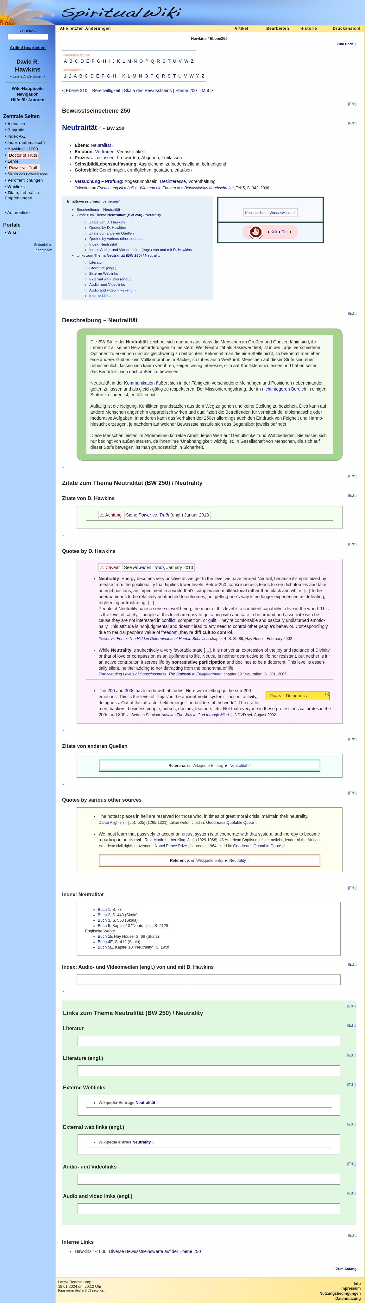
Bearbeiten (277, 28)
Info (357, 1283)
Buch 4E (105, 942)
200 (111, 690)
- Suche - (28, 31)
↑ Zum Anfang (345, 1269)
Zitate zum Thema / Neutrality (119, 215)
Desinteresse (173, 181)
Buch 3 (104, 920)
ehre (12, 161)
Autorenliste (18, 212)
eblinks (16, 186)
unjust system (195, 833)
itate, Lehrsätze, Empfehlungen (22, 195)
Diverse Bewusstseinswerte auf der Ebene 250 (155, 1251)
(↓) (327, 694)
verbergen (111, 201)
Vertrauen (105, 151)
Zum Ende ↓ (346, 44)
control (239, 626)
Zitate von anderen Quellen (111, 233)
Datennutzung (348, 1298)
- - (27, 76)
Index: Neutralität (103, 244)
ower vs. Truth (23, 167)
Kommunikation (139, 382)
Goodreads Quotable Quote (230, 822)
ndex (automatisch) (26, 142)
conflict (169, 620)
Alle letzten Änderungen (85, 28)
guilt (212, 620)
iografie (15, 130)
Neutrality (238, 860)
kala (27, 174)
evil (137, 839)
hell (144, 816)
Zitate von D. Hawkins (107, 222)
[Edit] (352, 104)
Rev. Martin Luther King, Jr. (168, 840)
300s (129, 690)
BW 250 (115, 128)
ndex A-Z (16, 136)
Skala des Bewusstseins (148, 90)
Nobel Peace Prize (171, 846)
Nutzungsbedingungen (340, 1293)
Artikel (241, 28)
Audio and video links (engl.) (112, 290)
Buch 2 (104, 915)
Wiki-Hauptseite (28, 88)
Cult (284, 232)
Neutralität (79, 127)
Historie (308, 28)
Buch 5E (105, 947)
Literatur (96, 262)
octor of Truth (23, 155)
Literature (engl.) (102, 268)
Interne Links (99, 295)
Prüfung (113, 181)
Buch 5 (104, 926)
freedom (169, 632)
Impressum (350, 1288)
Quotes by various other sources (115, 238)
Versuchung (87, 181)
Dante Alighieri (110, 822)
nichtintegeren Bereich (284, 389)
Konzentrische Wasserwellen (268, 212)
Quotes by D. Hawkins (107, 227)
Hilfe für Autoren (28, 99)
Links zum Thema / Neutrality (118, 255)
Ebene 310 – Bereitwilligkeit (93, 90)
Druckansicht (347, 28)
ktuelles (16, 124)
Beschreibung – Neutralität (98, 209)
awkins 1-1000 (22, 149)
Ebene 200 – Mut (192, 90)
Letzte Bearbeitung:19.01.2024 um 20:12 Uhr (79, 1284)
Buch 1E (105, 936)
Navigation (28, 94)
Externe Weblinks (103, 273)
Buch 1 (104, 909)
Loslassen (104, 157)
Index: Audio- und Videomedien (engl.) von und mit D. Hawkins (140, 249)
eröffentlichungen (25, 180)
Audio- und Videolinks (107, 284)
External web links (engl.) (109, 279)
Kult (274, 232)
